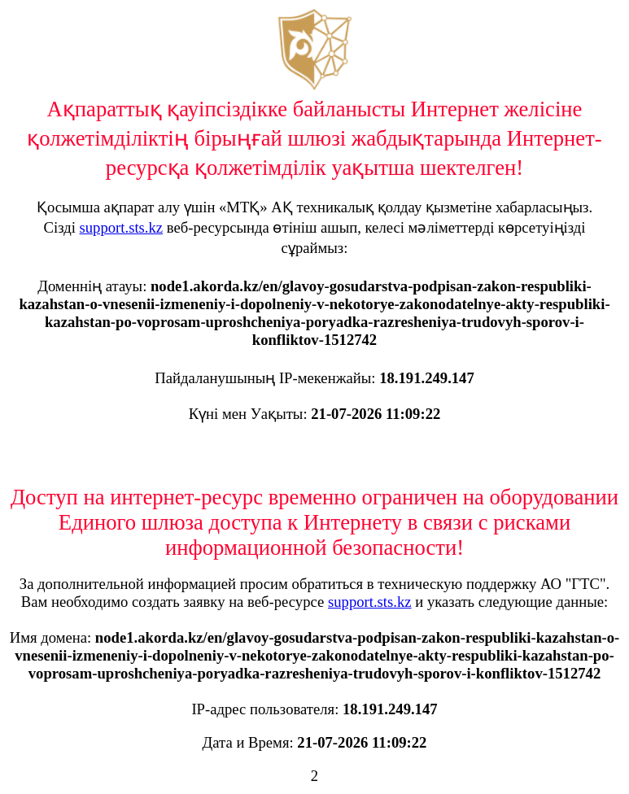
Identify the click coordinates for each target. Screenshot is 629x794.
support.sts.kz (122, 227)
